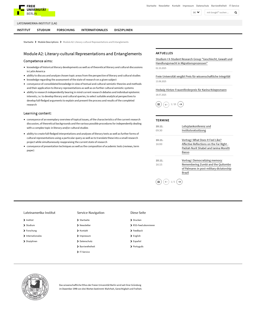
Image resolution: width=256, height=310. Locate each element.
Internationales (94, 30)
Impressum (188, 5)
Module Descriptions (48, 41)
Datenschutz (202, 5)
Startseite (151, 5)
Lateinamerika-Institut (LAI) (37, 23)
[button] (196, 12)
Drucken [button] (137, 219)
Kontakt (176, 5)
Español (137, 241)
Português (138, 246)
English (137, 235)
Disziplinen (123, 30)
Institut (23, 30)
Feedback (138, 230)
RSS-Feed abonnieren (144, 225)
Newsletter (164, 5)
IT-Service (234, 5)
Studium (43, 30)
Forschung (66, 30)
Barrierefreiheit (219, 5)
